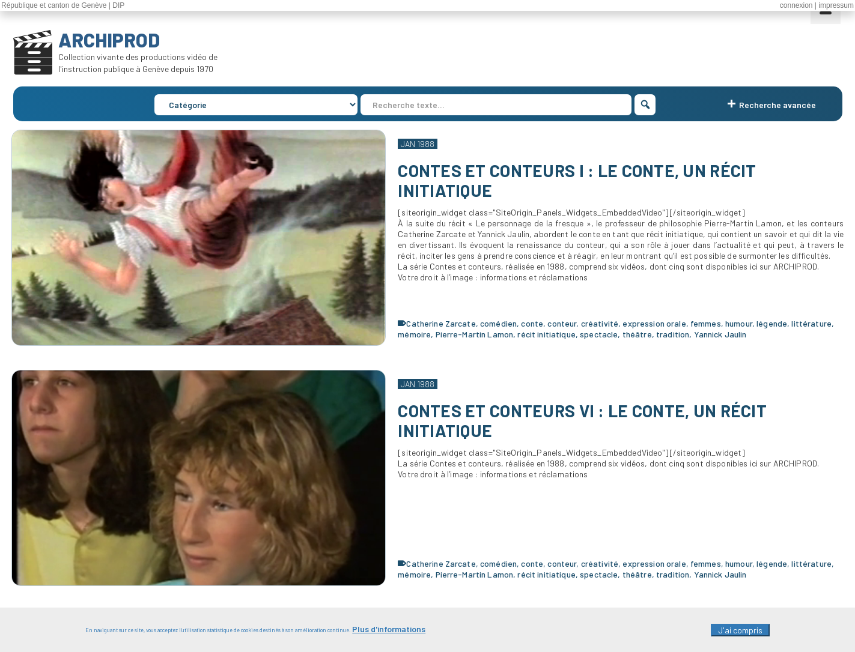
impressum (836, 5)
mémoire (414, 334)
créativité (599, 323)
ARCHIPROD (109, 39)
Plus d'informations (388, 632)
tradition (672, 334)
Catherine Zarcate (440, 323)
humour (738, 323)
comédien (498, 323)
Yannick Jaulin (720, 334)
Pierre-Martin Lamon (475, 334)
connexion (796, 5)
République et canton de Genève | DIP (62, 5)
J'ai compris (740, 633)
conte (532, 323)
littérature (811, 323)
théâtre (637, 334)
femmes (705, 323)
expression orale (654, 323)
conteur (561, 323)
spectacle (599, 334)
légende (771, 323)
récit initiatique (546, 334)
